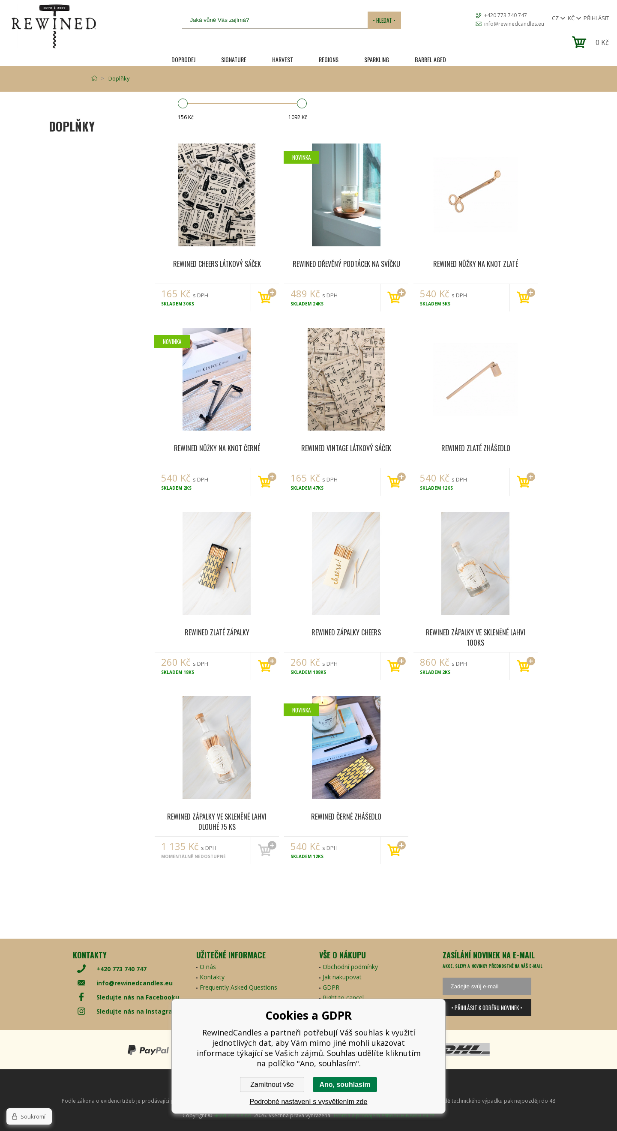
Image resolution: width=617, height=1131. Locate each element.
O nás (208, 967)
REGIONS (328, 59)
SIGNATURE (233, 59)
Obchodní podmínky (350, 967)
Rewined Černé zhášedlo (346, 816)
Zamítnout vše (272, 1084)
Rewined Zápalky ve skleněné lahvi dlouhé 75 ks (217, 821)
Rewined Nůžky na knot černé (217, 448)
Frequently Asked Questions (238, 987)
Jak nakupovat (342, 977)
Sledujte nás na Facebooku (137, 997)
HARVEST (282, 59)
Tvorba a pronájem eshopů (366, 1115)
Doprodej (183, 59)
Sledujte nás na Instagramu (139, 1011)
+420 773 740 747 (505, 15)
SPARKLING (376, 59)
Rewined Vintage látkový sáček (346, 448)
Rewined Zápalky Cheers (346, 632)
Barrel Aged (430, 59)
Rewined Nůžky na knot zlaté (475, 264)
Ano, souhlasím (344, 1084)
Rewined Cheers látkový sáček (217, 264)
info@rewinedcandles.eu (514, 23)
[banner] (53, 26)
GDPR (331, 987)
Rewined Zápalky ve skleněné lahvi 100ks (475, 637)
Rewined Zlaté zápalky (217, 632)
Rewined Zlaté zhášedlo (475, 448)
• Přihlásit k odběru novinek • (486, 1007)
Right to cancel (343, 997)
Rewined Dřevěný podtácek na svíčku (346, 264)
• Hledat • (384, 20)
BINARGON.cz (417, 1115)
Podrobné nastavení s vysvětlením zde (309, 1101)
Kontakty (212, 977)
